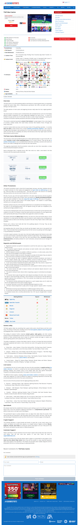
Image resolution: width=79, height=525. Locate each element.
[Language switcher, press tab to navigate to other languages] (66, 2)
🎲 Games (68, 7)
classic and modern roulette (30, 375)
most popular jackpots (36, 329)
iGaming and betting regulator (35, 128)
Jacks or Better (23, 357)
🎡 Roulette (51, 7)
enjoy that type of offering (31, 199)
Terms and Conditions (52, 501)
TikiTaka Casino (59, 15)
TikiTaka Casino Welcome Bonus (63, 19)
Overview (57, 17)
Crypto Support (59, 30)
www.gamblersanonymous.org (42, 510)
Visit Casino (43, 157)
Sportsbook (58, 28)
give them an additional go (40, 190)
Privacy (60, 501)
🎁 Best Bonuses (26, 7)
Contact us (42, 501)
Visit (11, 25)
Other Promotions (59, 21)
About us (36, 501)
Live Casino (58, 26)
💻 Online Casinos (16, 7)
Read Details (42, 159)
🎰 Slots (44, 7)
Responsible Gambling (69, 501)
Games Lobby (58, 25)
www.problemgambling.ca (30, 510)
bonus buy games (46, 329)
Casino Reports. (13, 521)
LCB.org (37, 456)
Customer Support (59, 32)
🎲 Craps (62, 7)
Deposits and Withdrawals (61, 23)
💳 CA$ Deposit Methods (36, 7)
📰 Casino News (7, 7)
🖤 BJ (57, 7)
